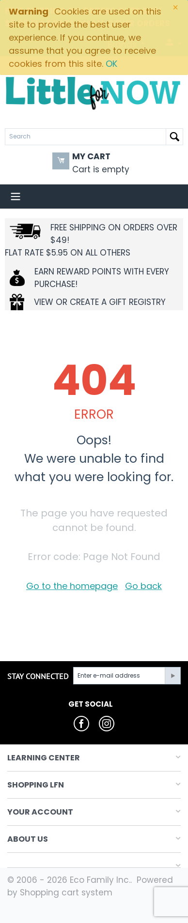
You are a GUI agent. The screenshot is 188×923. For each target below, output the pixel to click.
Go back (143, 586)
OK (111, 64)
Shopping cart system (66, 892)
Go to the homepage (72, 586)
